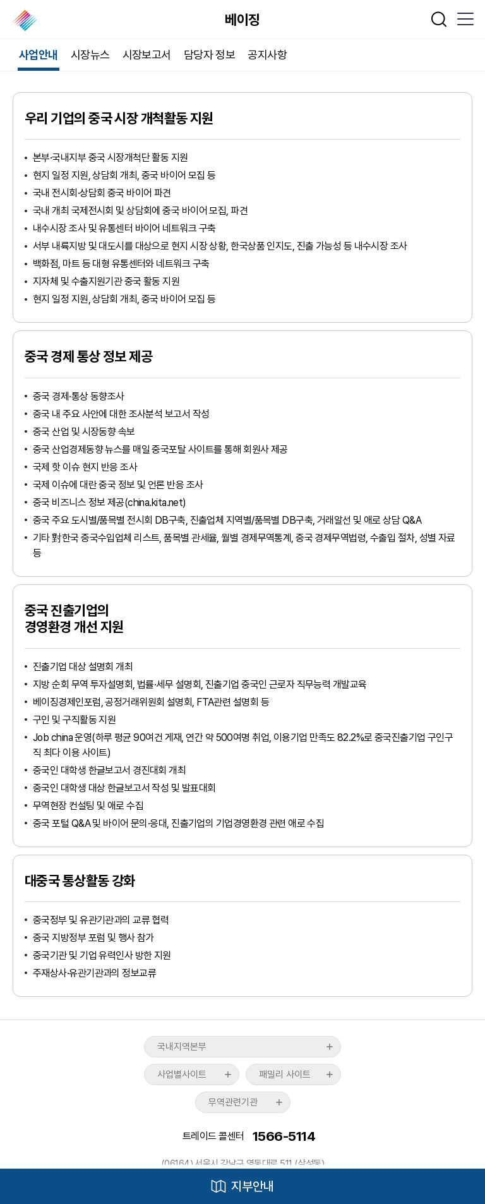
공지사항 (267, 54)
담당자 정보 (210, 54)
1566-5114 (284, 1136)
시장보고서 (147, 54)
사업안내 (38, 54)
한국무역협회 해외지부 (26, 20)
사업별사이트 (182, 1074)
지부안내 (252, 1186)
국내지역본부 (182, 1046)
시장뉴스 (90, 54)
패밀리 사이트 (285, 1074)
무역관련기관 (233, 1102)
